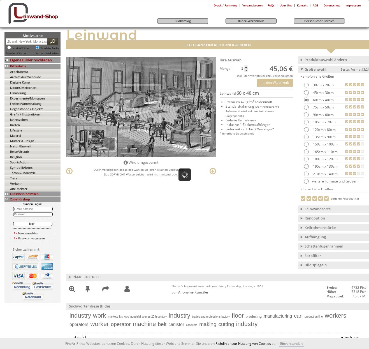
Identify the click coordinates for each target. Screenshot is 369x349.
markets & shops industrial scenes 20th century (137, 316)
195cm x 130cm (325, 166)
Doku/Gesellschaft (23, 87)
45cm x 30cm (323, 92)
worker (99, 323)
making (207, 324)
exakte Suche (21, 48)
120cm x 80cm (324, 129)
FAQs (271, 5)
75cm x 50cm (323, 107)
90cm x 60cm (323, 114)
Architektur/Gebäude (25, 77)
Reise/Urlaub (19, 151)
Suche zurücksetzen (47, 53)
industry (80, 315)
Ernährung (18, 93)
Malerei (15, 135)
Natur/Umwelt (20, 146)
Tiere (13, 178)
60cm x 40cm (323, 100)
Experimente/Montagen (27, 98)
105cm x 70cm (324, 122)
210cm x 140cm (325, 174)
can (298, 316)
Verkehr (16, 183)
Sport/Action (19, 162)
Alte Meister (18, 189)
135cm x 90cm (324, 137)
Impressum (353, 5)
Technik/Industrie (23, 173)
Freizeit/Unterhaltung (25, 103)
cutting (226, 324)
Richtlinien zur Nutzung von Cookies (243, 343)
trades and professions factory (211, 316)
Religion (16, 157)
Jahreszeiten (19, 119)
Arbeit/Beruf (19, 72)
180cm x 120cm (325, 159)
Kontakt (302, 5)
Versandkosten (252, 5)
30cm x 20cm (323, 85)
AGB (316, 5)
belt (162, 324)
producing (254, 316)
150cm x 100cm (325, 144)
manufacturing (278, 316)
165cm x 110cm (325, 151)
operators (79, 324)
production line (314, 316)
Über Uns (286, 5)
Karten (15, 125)
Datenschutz (332, 5)
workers (335, 315)
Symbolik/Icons (21, 167)
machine (144, 323)
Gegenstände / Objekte (26, 109)
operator (121, 324)
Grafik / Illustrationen (25, 114)
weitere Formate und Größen (330, 181)
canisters (191, 325)
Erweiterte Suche (16, 53)
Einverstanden (291, 343)
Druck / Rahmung (225, 5)
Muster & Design (22, 141)
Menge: (225, 68)
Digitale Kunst (20, 82)
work (99, 315)
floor (238, 315)
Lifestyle (16, 130)
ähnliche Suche (50, 48)
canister (176, 324)
